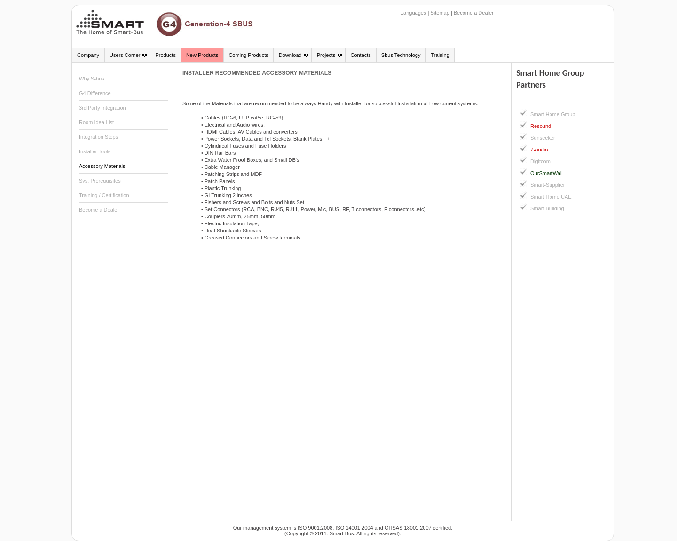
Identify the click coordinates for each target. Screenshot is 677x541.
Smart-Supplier (547, 185)
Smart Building (547, 208)
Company (88, 55)
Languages (413, 13)
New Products (202, 55)
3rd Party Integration (102, 108)
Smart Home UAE (550, 196)
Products (165, 55)
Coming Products (248, 55)
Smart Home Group (552, 114)
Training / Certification (104, 195)
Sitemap (439, 13)
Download (290, 55)
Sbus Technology (401, 55)
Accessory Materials (102, 166)
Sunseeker (542, 138)
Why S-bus (91, 78)
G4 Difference (95, 93)
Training (440, 55)
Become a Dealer (474, 13)
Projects (326, 55)
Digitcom (540, 161)
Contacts (360, 55)
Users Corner (125, 55)
